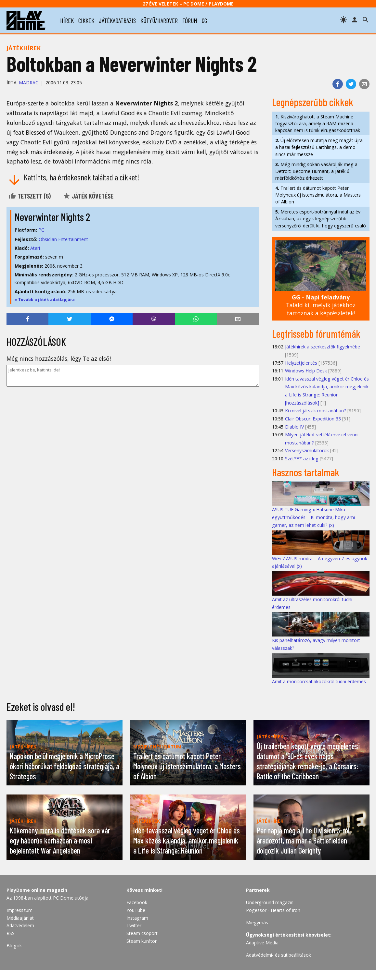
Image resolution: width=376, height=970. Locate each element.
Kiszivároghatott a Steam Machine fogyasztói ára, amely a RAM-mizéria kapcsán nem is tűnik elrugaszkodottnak (317, 123)
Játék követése (88, 196)
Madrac (28, 82)
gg (204, 20)
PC (41, 230)
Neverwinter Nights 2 (52, 217)
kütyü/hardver (159, 20)
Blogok (14, 945)
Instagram (137, 918)
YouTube (135, 910)
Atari (35, 248)
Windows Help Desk (306, 371)
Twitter (133, 925)
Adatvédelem (20, 925)
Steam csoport (142, 933)
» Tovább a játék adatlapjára (45, 299)
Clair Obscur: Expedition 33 (313, 419)
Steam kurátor (141, 941)
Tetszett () (29, 196)
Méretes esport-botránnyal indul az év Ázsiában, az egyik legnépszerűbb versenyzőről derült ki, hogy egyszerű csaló (320, 218)
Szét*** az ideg (301, 458)
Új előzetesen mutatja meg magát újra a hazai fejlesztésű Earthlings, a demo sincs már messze (319, 147)
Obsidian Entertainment (63, 239)
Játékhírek (23, 48)
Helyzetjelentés (301, 363)
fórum (189, 20)
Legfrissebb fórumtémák (316, 333)
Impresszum (19, 910)
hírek (67, 20)
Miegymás (257, 922)
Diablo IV (294, 427)
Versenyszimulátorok (307, 450)
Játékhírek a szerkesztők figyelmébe (322, 347)
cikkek (86, 20)
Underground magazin (269, 902)
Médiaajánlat (20, 918)
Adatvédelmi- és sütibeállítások (278, 955)
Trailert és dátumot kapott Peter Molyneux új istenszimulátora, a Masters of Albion (318, 195)
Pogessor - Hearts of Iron (273, 910)
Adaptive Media (262, 943)
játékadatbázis (117, 20)
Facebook (136, 902)
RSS (10, 933)
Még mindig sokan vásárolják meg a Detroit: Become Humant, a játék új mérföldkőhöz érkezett (316, 171)
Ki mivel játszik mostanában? (315, 410)
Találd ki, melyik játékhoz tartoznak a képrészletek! (321, 305)
